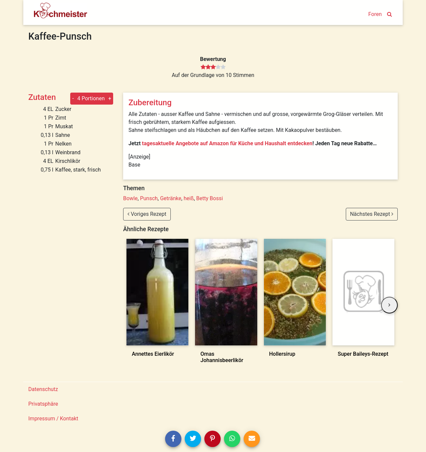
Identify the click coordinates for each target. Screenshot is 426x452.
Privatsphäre (43, 404)
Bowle (130, 198)
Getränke (170, 198)
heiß (189, 198)
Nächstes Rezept (371, 214)
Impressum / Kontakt (53, 418)
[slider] (213, 67)
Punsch (149, 198)
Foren (375, 14)
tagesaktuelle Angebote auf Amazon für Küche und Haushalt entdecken (227, 143)
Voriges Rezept (146, 214)
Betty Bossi (209, 198)
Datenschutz (43, 389)
